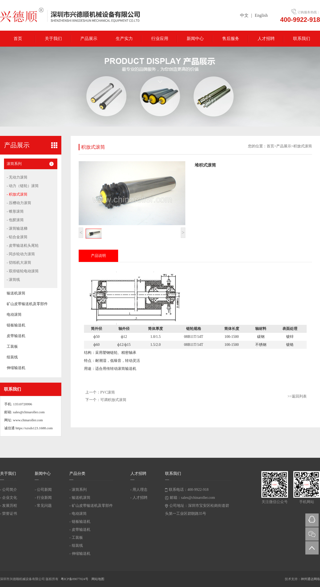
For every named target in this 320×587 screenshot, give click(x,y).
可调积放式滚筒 (113, 400)
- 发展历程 (8, 506)
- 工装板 (76, 538)
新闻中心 (195, 38)
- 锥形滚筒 (15, 211)
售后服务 (230, 38)
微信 (312, 534)
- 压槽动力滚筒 (19, 203)
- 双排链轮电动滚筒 (23, 271)
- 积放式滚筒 (17, 194)
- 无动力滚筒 (17, 177)
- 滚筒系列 (77, 490)
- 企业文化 (8, 498)
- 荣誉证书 (8, 514)
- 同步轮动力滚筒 (21, 254)
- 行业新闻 (43, 498)
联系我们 (301, 38)
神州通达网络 (310, 579)
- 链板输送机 (79, 522)
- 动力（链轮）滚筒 (23, 186)
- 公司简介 (8, 490)
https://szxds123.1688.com (34, 428)
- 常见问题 (43, 506)
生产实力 (124, 38)
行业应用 (159, 38)
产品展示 (88, 38)
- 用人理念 (138, 490)
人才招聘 (266, 38)
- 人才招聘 (138, 498)
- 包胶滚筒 (15, 220)
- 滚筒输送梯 (17, 228)
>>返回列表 (297, 396)
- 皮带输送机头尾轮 (23, 246)
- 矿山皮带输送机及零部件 (91, 506)
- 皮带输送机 (79, 530)
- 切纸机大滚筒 (19, 263)
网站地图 (97, 579)
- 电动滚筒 (77, 514)
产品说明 (98, 256)
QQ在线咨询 (312, 520)
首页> (271, 146)
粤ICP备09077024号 (75, 579)
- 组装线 (76, 546)
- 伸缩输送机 (79, 554)
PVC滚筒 (107, 392)
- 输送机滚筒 (79, 498)
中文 (244, 15)
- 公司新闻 (43, 490)
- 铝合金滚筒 (17, 237)
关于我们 (53, 38)
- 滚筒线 (13, 280)
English (261, 15)
